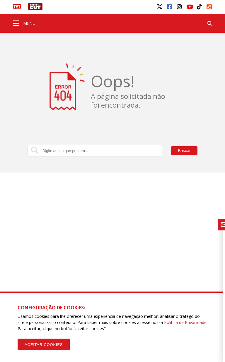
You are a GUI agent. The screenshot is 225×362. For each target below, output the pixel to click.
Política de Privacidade (185, 322)
